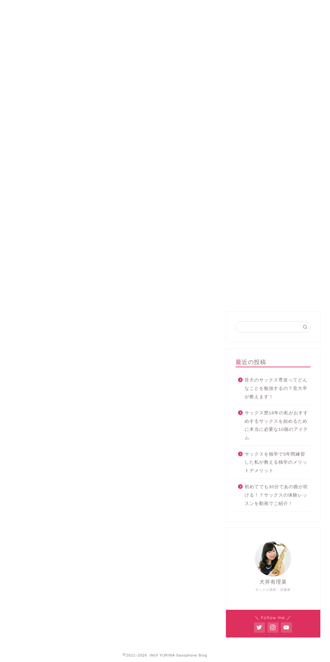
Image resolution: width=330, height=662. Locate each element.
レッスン (142, 7)
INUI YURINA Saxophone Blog (165, 35)
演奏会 (139, 317)
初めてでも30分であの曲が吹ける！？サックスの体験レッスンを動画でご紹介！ (276, 495)
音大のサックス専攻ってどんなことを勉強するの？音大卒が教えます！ (276, 388)
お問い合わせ (252, 7)
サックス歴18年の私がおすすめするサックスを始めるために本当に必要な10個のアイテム (276, 425)
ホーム (34, 7)
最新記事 (35, 317)
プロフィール (88, 7)
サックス (87, 317)
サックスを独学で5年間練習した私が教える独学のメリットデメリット (276, 462)
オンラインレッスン (197, 7)
